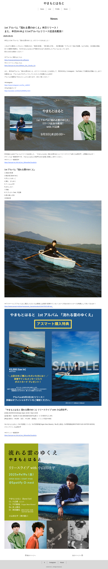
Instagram (52, 562)
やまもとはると (54, 3)
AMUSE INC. (49, 566)
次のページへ (77, 555)
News (42, 9)
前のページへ (30, 555)
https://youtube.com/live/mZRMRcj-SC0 (17, 91)
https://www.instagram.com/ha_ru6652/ (17, 85)
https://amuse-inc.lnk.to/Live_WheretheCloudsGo (20, 162)
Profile (57, 9)
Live (49, 9)
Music (66, 9)
